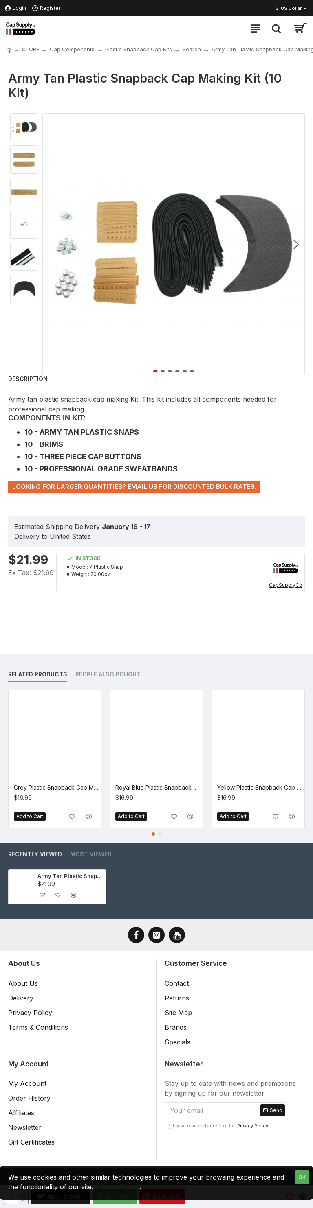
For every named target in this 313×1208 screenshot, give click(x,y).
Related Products (37, 674)
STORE (30, 49)
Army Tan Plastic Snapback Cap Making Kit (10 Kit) (70, 876)
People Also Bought (108, 674)
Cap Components (72, 49)
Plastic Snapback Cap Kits (138, 49)
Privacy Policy (117, 1187)
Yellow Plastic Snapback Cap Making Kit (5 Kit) (259, 787)
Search (192, 49)
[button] (296, 244)
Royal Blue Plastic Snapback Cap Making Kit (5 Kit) (158, 787)
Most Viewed (91, 854)
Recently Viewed (35, 854)
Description (28, 378)
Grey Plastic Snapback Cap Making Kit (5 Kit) (56, 787)
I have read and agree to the (217, 1126)
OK (302, 1177)
